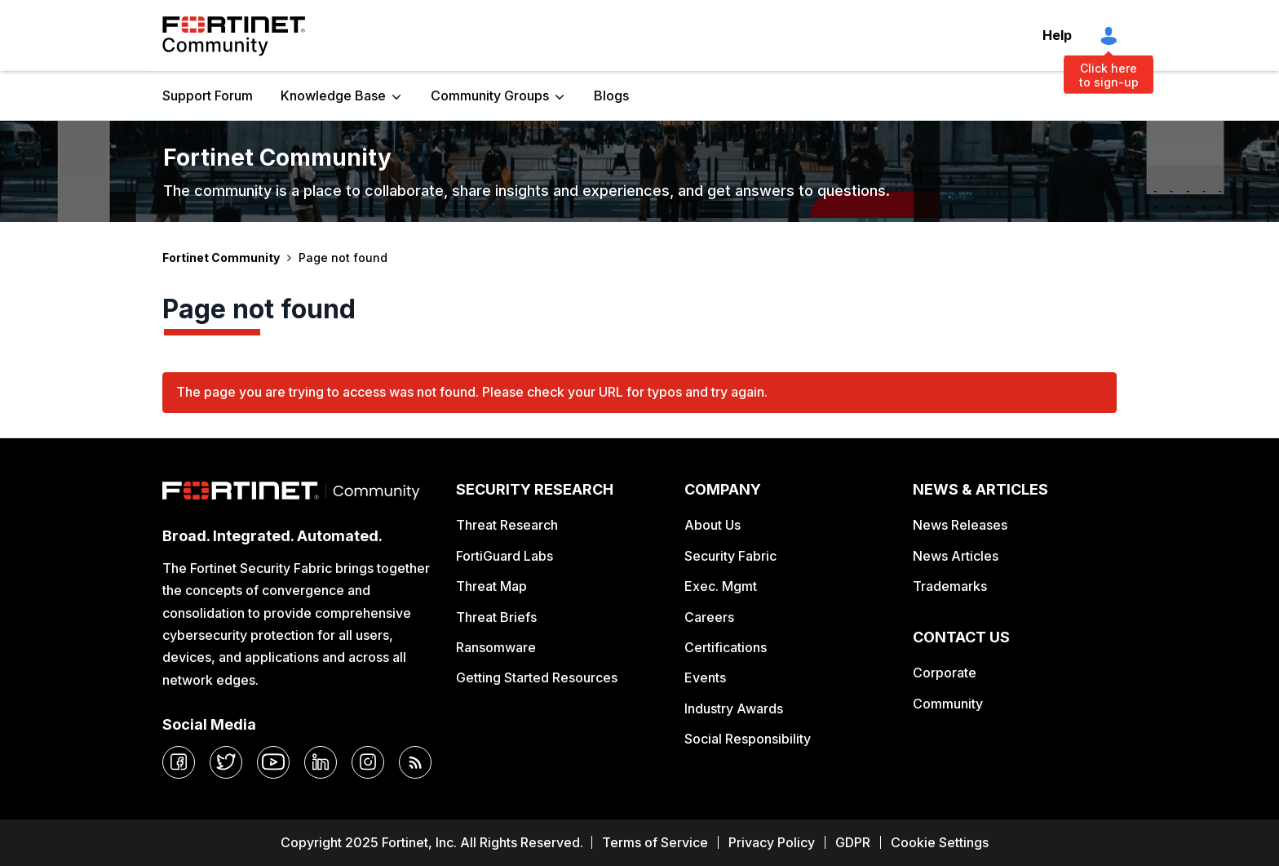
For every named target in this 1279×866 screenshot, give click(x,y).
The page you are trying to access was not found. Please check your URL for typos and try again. (472, 392)
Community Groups (490, 95)
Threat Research (507, 525)
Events (705, 677)
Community (948, 703)
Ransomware (496, 647)
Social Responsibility (747, 739)
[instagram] (368, 762)
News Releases (960, 525)
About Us (712, 525)
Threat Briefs (496, 617)
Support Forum (207, 95)
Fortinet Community (233, 36)
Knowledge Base (333, 95)
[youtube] (273, 762)
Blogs (611, 95)
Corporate (944, 672)
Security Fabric (730, 556)
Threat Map (491, 586)
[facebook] (178, 762)
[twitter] (226, 762)
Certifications (725, 647)
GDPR (852, 842)
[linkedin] (320, 762)
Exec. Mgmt (720, 586)
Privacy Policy (771, 842)
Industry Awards (733, 708)
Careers (709, 617)
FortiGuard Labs (504, 556)
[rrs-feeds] (415, 762)
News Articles (955, 556)
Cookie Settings (940, 842)
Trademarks (950, 586)
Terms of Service (655, 842)
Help (1057, 35)
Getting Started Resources (536, 677)
